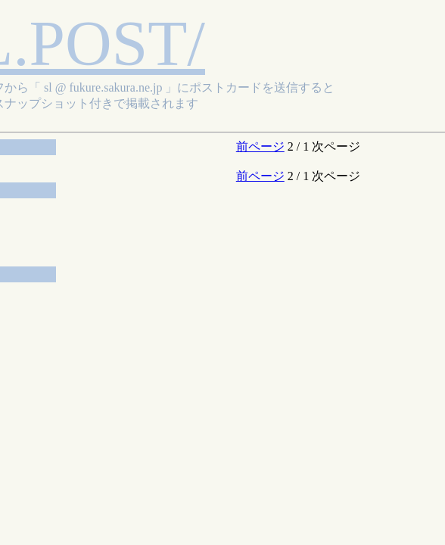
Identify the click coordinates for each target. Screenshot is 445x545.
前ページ (260, 146)
